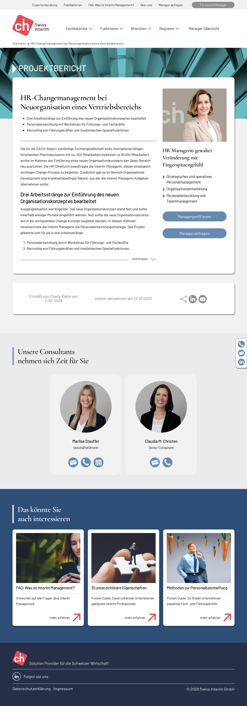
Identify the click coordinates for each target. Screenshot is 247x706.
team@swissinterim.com (241, 353)
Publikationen (73, 5)
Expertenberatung (44, 5)
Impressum (63, 688)
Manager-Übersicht (204, 28)
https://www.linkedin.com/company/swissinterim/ (241, 361)
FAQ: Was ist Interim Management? (111, 5)
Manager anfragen (171, 5)
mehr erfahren (66, 615)
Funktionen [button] (109, 28)
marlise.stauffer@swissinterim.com (73, 462)
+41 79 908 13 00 (86, 462)
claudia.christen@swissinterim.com (155, 462)
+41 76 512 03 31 (167, 462)
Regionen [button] (166, 28)
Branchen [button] (138, 28)
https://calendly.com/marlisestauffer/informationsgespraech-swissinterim (98, 462)
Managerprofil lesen (194, 216)
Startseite (19, 43)
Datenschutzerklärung (31, 688)
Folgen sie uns (30, 676)
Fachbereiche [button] (76, 28)
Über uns (146, 5)
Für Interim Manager (213, 5)
